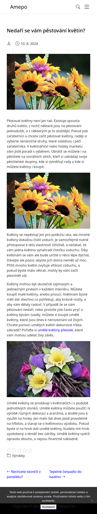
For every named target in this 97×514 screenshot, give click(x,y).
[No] (92, 500)
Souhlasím (48, 506)
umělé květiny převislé (55, 330)
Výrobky (18, 455)
